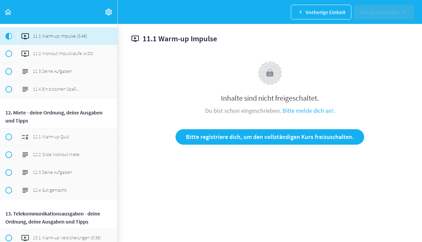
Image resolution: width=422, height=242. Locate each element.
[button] (8, 12)
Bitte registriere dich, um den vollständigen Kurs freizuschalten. (270, 137)
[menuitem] (109, 12)
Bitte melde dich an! (308, 110)
